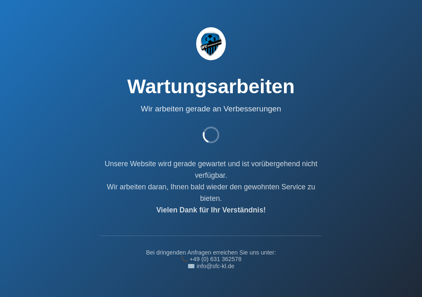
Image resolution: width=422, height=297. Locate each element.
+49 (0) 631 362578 (215, 259)
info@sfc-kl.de (215, 266)
